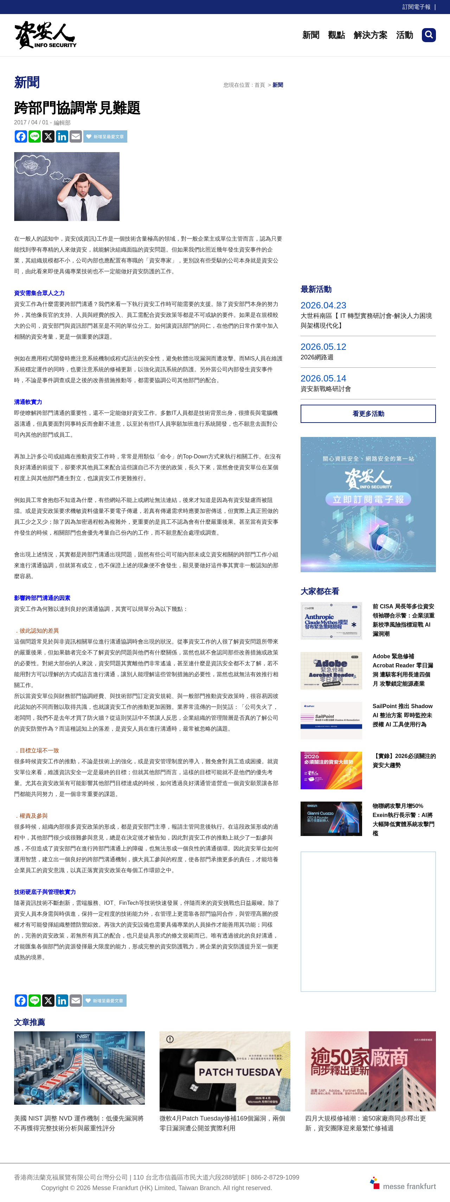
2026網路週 (317, 357)
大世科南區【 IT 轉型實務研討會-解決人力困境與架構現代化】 (366, 320)
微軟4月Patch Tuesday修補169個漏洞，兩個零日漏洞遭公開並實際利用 (222, 1123)
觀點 (336, 35)
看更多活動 (368, 413)
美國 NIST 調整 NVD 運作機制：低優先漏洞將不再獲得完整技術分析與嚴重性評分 (79, 1123)
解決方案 (370, 35)
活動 (404, 35)
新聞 (310, 35)
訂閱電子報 (417, 7)
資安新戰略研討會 (326, 388)
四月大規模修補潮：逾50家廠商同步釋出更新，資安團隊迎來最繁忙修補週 (365, 1123)
